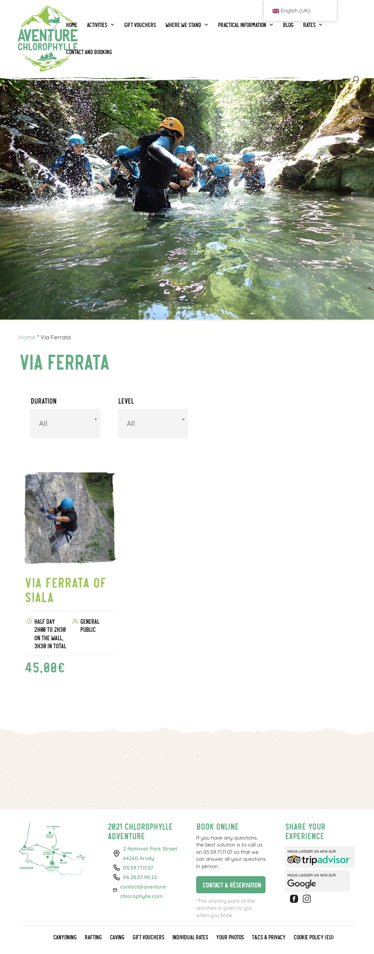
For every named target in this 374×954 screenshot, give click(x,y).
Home (27, 337)
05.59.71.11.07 (138, 867)
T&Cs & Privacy (268, 937)
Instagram (308, 899)
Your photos (230, 937)
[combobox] (65, 423)
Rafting (93, 937)
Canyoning (64, 937)
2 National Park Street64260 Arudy (150, 853)
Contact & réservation (228, 884)
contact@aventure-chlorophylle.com (144, 891)
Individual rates (190, 937)
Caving (117, 937)
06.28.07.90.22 (140, 877)
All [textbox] (43, 423)
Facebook (295, 899)
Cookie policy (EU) (313, 937)
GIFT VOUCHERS (148, 937)
